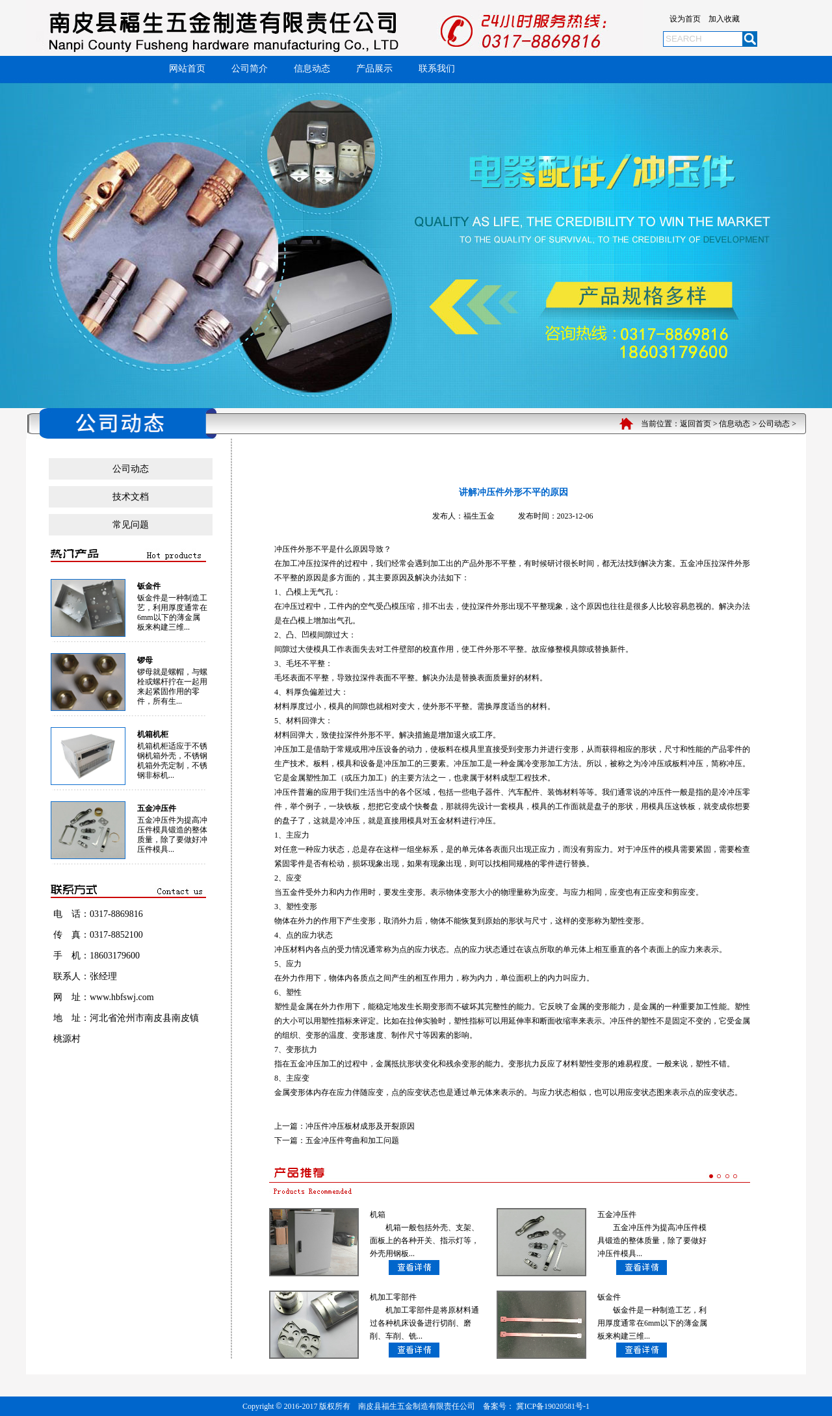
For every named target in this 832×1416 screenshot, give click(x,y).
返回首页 (695, 423)
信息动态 (312, 68)
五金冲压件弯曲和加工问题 (352, 1140)
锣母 (145, 660)
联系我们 (437, 68)
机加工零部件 (393, 1297)
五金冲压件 (156, 808)
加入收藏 (724, 18)
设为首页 (685, 18)
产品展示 (374, 68)
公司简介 (249, 68)
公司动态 (774, 423)
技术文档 (130, 497)
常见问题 (130, 525)
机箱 (377, 1214)
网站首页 (187, 68)
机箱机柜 (152, 734)
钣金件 (149, 586)
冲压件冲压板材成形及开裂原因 (360, 1126)
